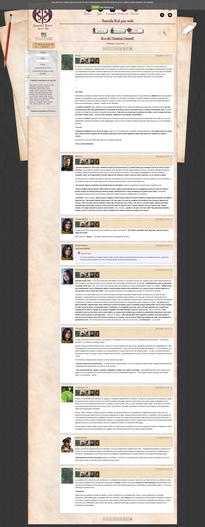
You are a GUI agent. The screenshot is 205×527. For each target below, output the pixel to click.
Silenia (47, 100)
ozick (40, 98)
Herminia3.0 (43, 90)
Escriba (39, 88)
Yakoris (48, 103)
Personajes (116, 31)
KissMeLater (43, 94)
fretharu (48, 88)
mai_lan (50, 96)
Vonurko (35, 103)
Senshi (42, 100)
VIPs (133, 31)
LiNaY (36, 96)
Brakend (35, 85)
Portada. (42, 17)
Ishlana (31, 92)
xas (44, 103)
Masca (31, 98)
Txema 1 (50, 101)
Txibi (30, 103)
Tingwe (45, 101)
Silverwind (32, 101)
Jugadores (98, 31)
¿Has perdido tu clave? (43, 68)
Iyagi (35, 92)
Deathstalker (40, 86)
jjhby (50, 92)
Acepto (95, 7)
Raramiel (51, 98)
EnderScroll (32, 88)
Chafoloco (47, 85)
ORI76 (36, 98)
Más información (107, 7)
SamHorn (37, 100)
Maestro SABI (43, 96)
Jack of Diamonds (43, 92)
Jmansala (32, 94)
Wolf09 (40, 103)
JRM (37, 94)
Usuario (43, 52)
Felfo (43, 88)
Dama (52, 85)
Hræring (50, 90)
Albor (31, 85)
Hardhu (37, 90)
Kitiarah (49, 94)
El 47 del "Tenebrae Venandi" (117, 38)
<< (104, 49)
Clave (43, 58)
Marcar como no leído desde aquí (171, 56)
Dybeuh (47, 86)
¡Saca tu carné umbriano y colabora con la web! (44, 39)
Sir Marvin (39, 101)
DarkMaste (32, 86)
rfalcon (31, 100)
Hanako (31, 90)
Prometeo (45, 98)
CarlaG (41, 85)
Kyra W (31, 96)
